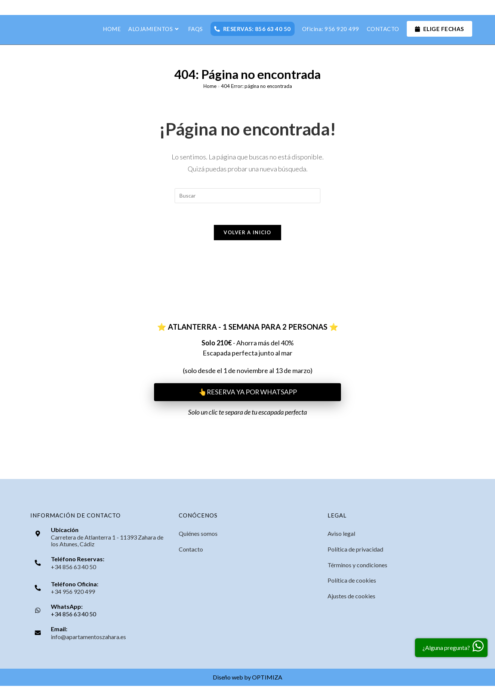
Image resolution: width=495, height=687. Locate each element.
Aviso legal (341, 534)
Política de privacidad (355, 550)
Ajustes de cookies (351, 597)
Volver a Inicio (247, 233)
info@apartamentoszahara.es (88, 637)
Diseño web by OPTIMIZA (247, 678)
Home (209, 86)
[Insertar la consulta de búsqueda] (247, 195)
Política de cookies (352, 581)
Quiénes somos (198, 534)
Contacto (191, 550)
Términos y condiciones (357, 566)
